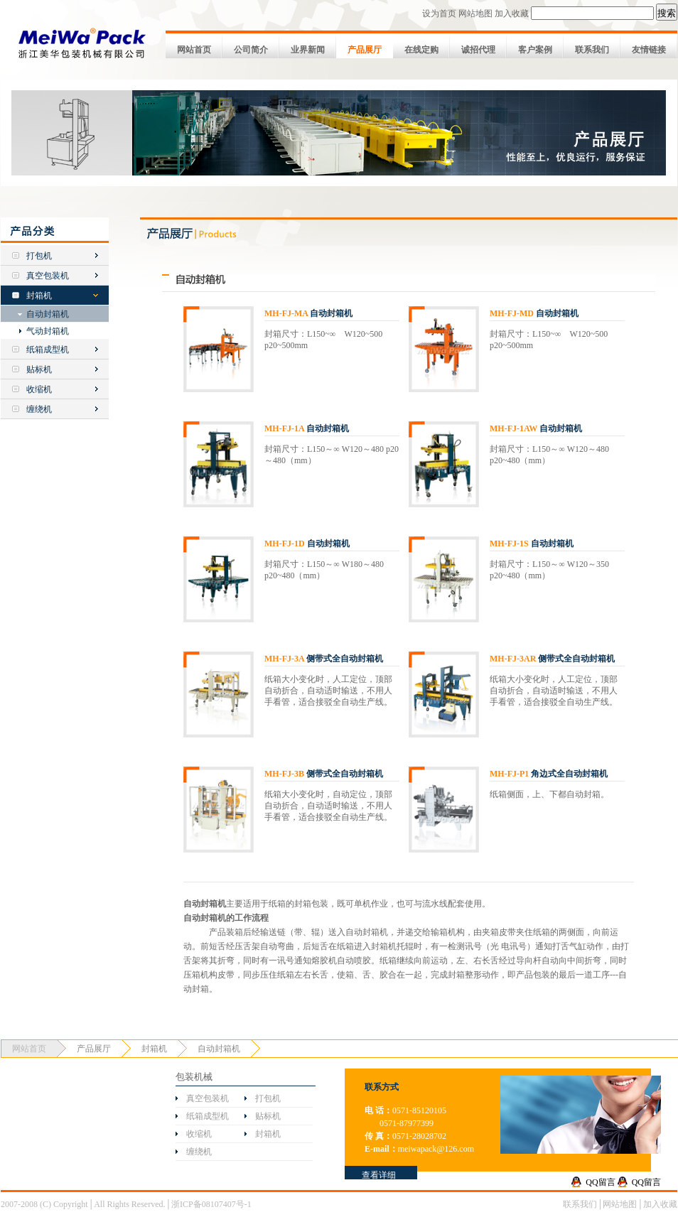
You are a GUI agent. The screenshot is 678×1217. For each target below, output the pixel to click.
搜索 (666, 13)
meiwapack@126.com (436, 1149)
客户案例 (535, 50)
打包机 (39, 256)
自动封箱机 (47, 314)
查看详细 (379, 1175)
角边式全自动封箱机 (549, 774)
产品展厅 (365, 50)
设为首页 (439, 13)
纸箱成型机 (47, 350)
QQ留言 (600, 1182)
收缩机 (39, 389)
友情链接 (649, 50)
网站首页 (194, 50)
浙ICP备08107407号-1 (211, 1204)
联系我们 (592, 50)
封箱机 (39, 296)
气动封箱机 (47, 331)
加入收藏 (512, 13)
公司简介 (251, 50)
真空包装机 (47, 276)
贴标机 (39, 369)
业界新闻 (308, 50)
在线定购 (421, 50)
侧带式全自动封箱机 (323, 659)
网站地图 (475, 13)
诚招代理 (478, 50)
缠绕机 (39, 409)
